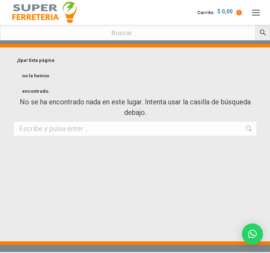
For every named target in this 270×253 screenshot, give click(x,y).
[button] (252, 234)
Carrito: (219, 13)
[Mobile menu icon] (256, 13)
